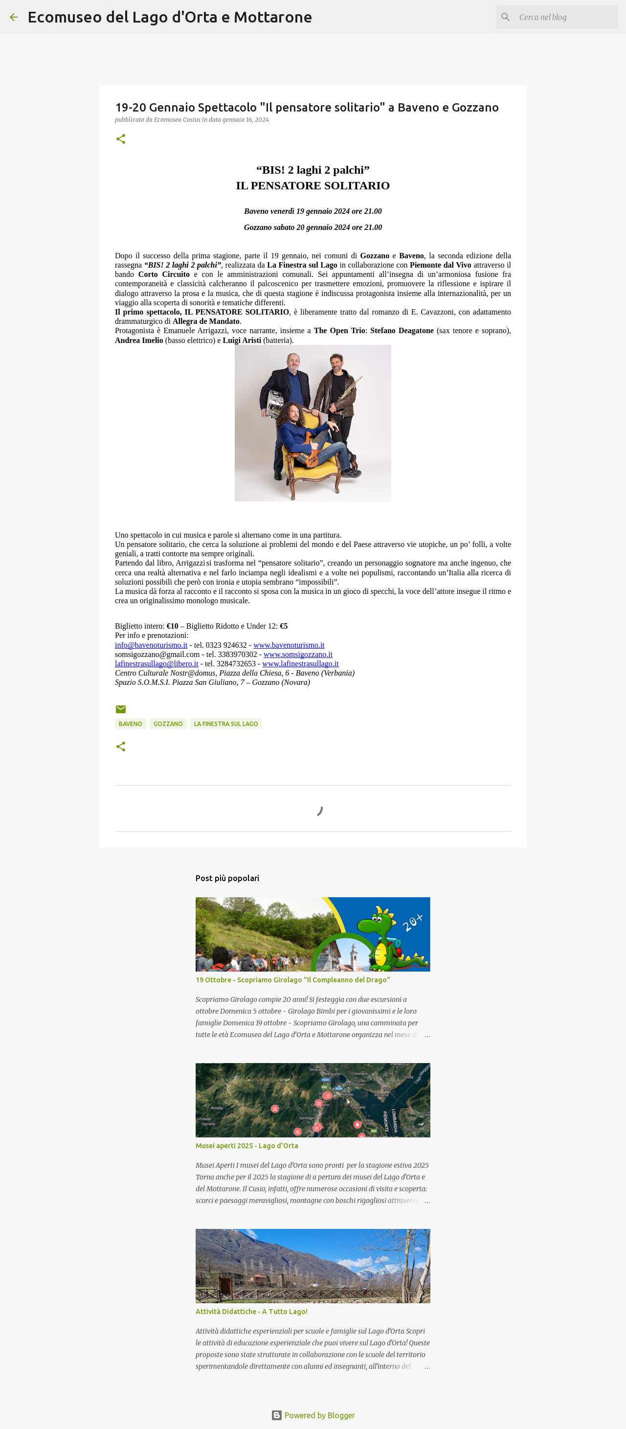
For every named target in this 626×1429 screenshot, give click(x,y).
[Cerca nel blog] (566, 17)
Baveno (130, 724)
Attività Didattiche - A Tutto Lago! (252, 1312)
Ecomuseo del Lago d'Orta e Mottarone (170, 16)
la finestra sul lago (226, 724)
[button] (121, 139)
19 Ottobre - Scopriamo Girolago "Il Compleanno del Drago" (293, 980)
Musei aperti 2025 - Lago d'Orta (247, 1146)
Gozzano (168, 724)
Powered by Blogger (313, 1415)
